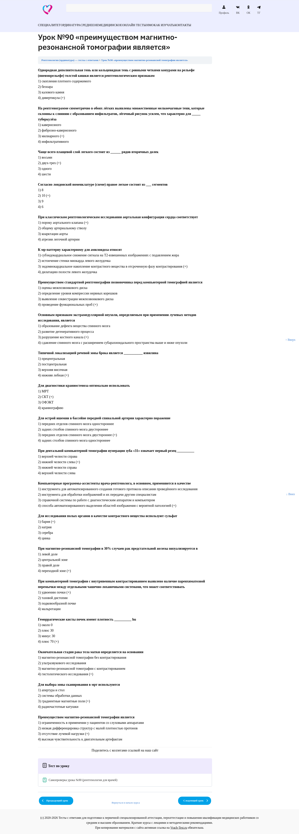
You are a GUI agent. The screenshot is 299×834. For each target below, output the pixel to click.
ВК (238, 9)
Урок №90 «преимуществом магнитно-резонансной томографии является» (144, 57)
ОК (248, 9)
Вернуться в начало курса (126, 800)
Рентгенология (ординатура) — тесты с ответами (69, 57)
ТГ (259, 9)
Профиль (224, 9)
